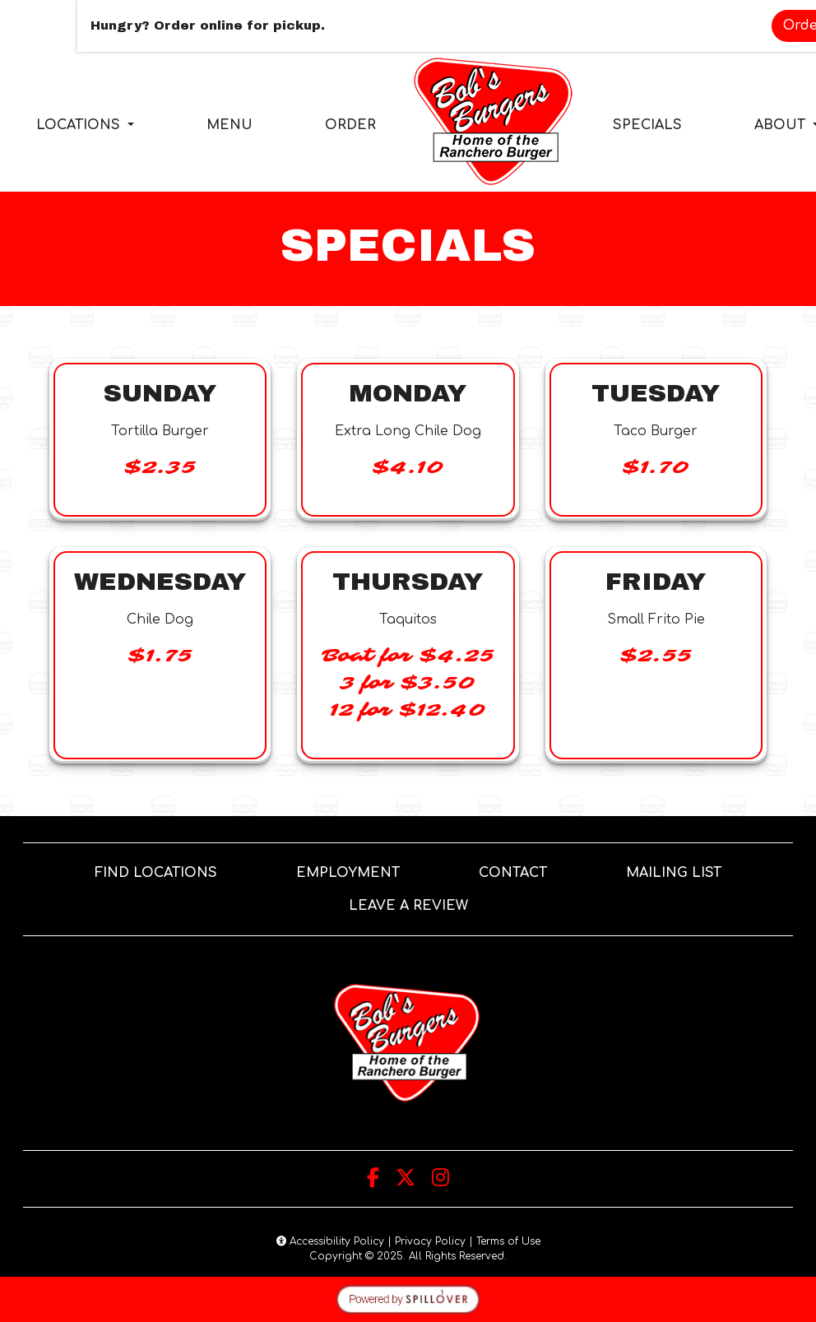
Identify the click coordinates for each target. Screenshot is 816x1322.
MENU (229, 125)
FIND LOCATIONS (156, 872)
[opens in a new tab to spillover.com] (408, 1299)
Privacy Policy (430, 1241)
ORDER (355, 123)
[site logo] (494, 122)
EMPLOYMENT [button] (354, 871)
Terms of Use (508, 1241)
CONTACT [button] (519, 871)
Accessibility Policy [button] (330, 1241)
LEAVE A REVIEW (415, 904)
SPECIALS (647, 125)
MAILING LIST (673, 872)
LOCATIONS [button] (80, 125)
